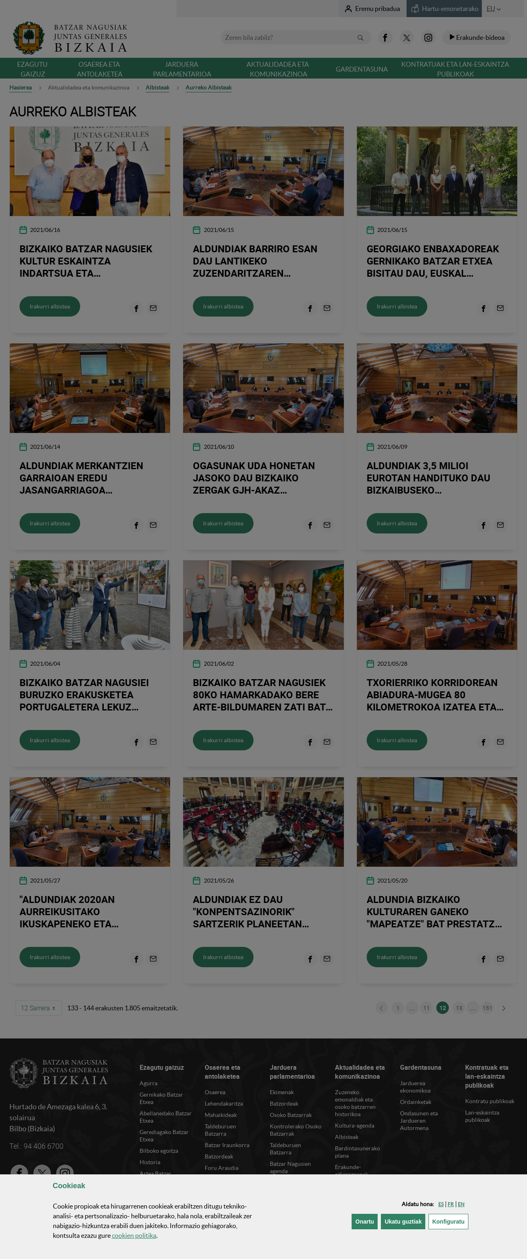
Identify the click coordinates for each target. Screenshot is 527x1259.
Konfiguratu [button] (450, 1221)
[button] (441, 1204)
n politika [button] (134, 1235)
